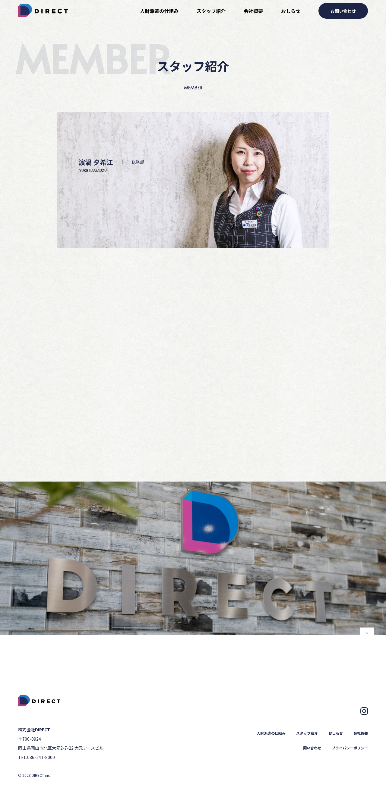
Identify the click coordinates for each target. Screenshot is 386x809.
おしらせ (290, 10)
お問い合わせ (343, 11)
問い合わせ (312, 747)
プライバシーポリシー (350, 747)
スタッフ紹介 (211, 10)
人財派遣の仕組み (159, 10)
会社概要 (253, 10)
